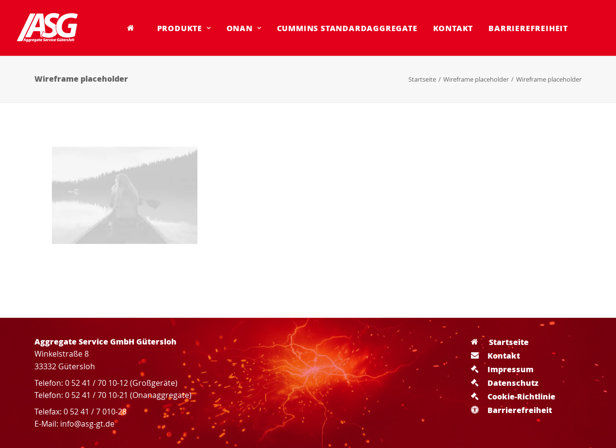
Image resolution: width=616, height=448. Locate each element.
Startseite (422, 79)
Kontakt (453, 28)
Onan (244, 28)
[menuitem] (134, 27)
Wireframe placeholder (476, 79)
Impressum (502, 369)
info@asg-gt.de (87, 423)
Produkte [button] (184, 28)
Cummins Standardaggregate (347, 28)
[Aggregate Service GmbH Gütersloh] (47, 27)
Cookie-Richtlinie (513, 396)
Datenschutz (504, 382)
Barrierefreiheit (528, 28)
